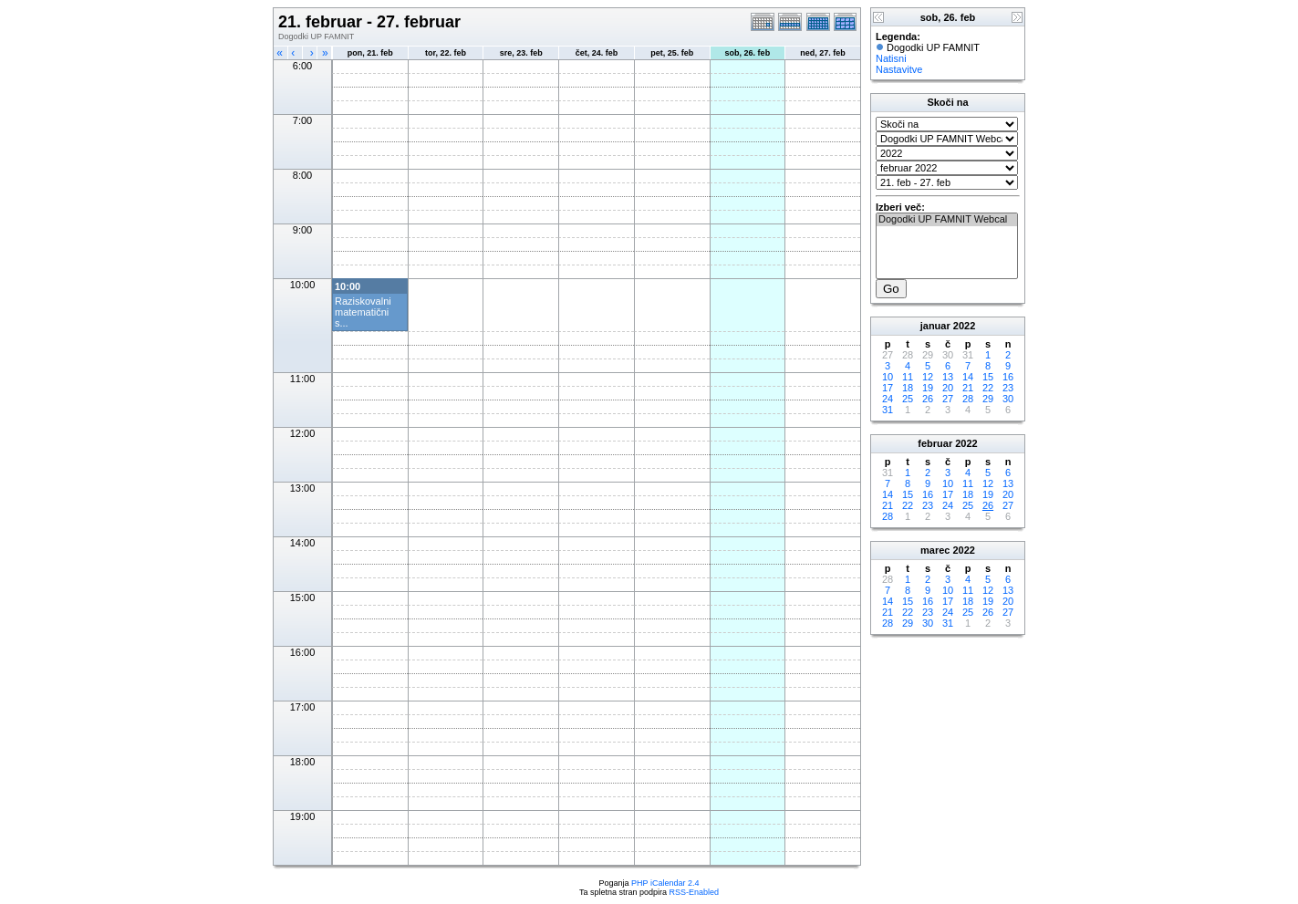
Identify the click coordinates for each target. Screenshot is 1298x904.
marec (935, 550)
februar (935, 443)
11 (907, 376)
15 (987, 376)
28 (967, 398)
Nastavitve (899, 69)
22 (987, 387)
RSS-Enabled (695, 892)
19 (927, 387)
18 (907, 387)
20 (947, 387)
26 (927, 398)
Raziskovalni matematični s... (363, 312)
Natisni (891, 58)
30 (1007, 398)
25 (907, 398)
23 (1007, 387)
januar (935, 325)
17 (887, 387)
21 (967, 387)
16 (1007, 376)
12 (927, 376)
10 (887, 376)
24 (887, 398)
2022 (964, 325)
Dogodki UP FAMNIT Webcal (947, 219)
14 (967, 376)
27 (947, 398)
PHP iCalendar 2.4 (665, 883)
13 (947, 376)
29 (987, 398)
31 (887, 409)
